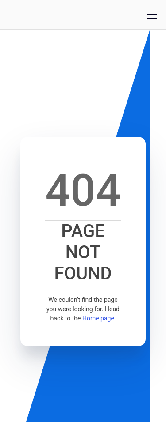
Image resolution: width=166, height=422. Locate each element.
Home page (98, 318)
